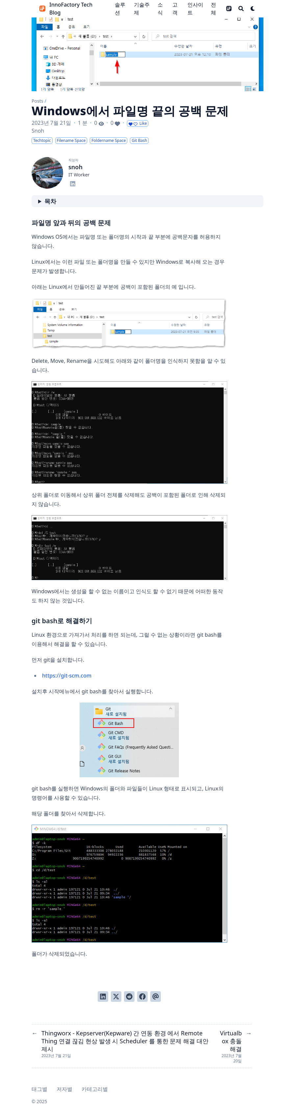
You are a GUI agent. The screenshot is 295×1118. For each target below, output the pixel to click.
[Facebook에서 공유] (142, 996)
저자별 (64, 1089)
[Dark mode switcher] (253, 8)
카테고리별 (95, 1089)
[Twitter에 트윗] (116, 996)
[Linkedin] (72, 182)
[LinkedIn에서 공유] (103, 996)
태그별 (39, 1089)
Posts (37, 101)
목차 (50, 201)
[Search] (241, 8)
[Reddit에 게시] (129, 996)
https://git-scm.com (66, 675)
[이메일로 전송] (155, 996)
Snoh (38, 130)
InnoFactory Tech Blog (70, 8)
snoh (75, 167)
